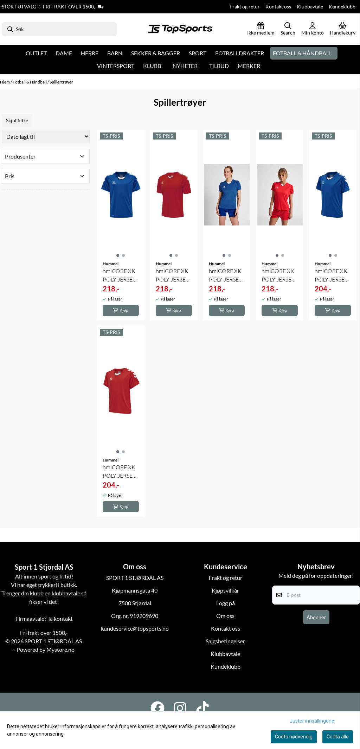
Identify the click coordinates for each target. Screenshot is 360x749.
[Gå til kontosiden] (312, 29)
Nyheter (185, 65)
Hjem (5, 82)
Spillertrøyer (61, 82)
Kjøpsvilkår (225, 590)
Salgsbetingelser (225, 641)
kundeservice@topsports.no (135, 628)
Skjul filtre (17, 120)
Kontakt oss (278, 7)
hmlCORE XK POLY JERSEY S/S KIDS (331, 275)
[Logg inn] (260, 29)
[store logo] (180, 29)
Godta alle (338, 736)
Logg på (225, 603)
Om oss (225, 615)
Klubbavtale (310, 7)
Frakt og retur (245, 7)
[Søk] (59, 29)
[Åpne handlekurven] (342, 29)
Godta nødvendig (294, 736)
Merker (249, 65)
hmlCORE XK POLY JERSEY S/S (119, 275)
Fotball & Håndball (30, 82)
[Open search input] (288, 29)
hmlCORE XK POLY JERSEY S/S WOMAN (225, 275)
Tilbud (219, 65)
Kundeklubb (342, 7)
